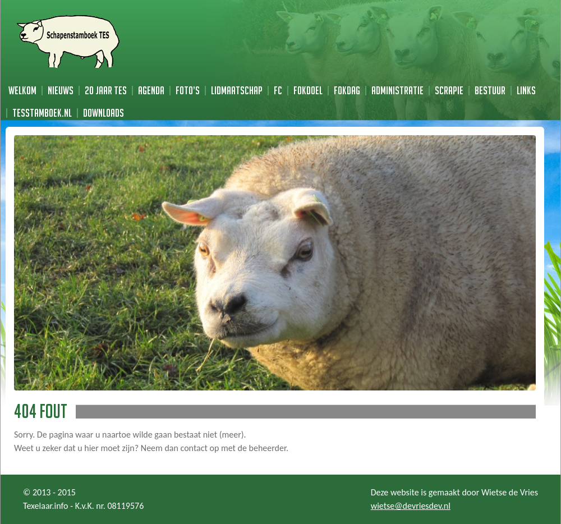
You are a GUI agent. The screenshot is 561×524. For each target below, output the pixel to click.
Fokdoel (308, 90)
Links (526, 90)
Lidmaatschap (237, 90)
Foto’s (188, 90)
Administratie (397, 90)
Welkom (22, 90)
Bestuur (490, 90)
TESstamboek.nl (42, 113)
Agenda (151, 90)
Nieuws (60, 90)
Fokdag (347, 90)
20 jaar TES (106, 90)
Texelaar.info (45, 505)
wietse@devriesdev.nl (410, 505)
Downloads (103, 113)
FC (278, 90)
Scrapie (449, 90)
